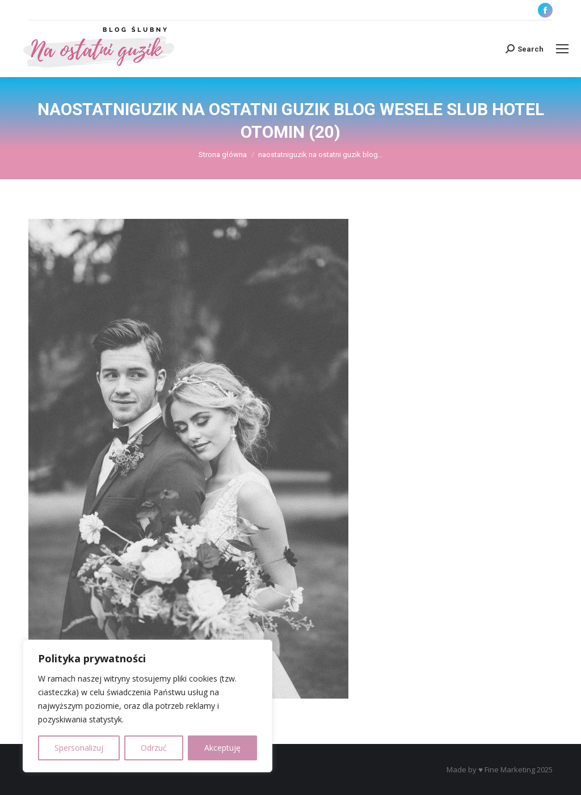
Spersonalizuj (78, 747)
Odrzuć (154, 747)
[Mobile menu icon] (562, 48)
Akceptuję (222, 747)
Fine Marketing (510, 769)
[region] (147, 706)
